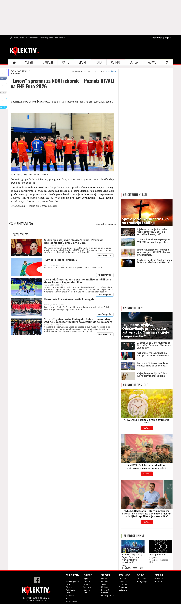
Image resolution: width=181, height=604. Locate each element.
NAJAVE (152, 62)
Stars (68, 578)
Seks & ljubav (71, 601)
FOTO (99, 62)
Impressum (53, 37)
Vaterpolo (105, 592)
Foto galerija (142, 581)
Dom (68, 592)
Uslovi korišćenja (31, 37)
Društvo (122, 578)
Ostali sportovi (107, 595)
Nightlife (86, 578)
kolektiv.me (111, 71)
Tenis (103, 584)
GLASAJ (146, 427)
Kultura (86, 581)
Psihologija (70, 590)
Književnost (88, 590)
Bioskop (86, 584)
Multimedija (159, 578)
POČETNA (15, 70)
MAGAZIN (48, 62)
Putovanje (70, 595)
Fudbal (104, 578)
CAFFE (65, 62)
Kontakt (62, 37)
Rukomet (15, 73)
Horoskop (158, 581)
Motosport (105, 587)
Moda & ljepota (72, 581)
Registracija (157, 37)
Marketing (44, 37)
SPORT (82, 62)
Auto (68, 598)
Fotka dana (141, 578)
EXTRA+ (134, 62)
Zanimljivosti (88, 587)
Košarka (104, 581)
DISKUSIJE (135, 385)
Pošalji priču (19, 37)
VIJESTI (29, 62)
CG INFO (115, 62)
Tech (68, 584)
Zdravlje (69, 587)
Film (85, 592)
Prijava (168, 37)
